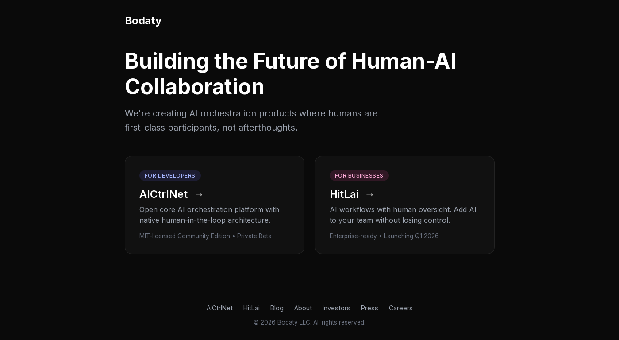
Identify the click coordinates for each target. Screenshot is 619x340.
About (303, 308)
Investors (336, 308)
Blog (277, 308)
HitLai (251, 308)
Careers (401, 308)
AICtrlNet (220, 308)
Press (369, 308)
